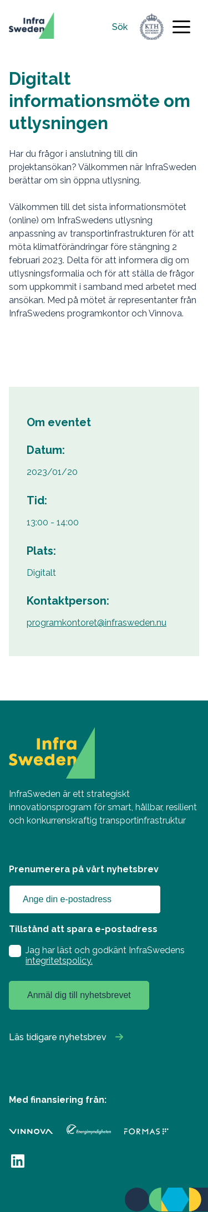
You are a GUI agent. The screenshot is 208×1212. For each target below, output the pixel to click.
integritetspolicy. (59, 960)
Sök (120, 27)
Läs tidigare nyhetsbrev (57, 1037)
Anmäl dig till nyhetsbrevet (79, 995)
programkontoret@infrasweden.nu (96, 622)
